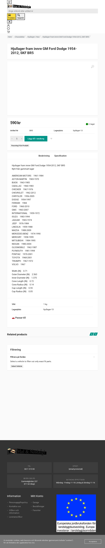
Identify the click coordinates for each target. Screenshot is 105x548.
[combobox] (52, 11)
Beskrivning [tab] (44, 156)
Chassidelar (19, 37)
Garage (36, 502)
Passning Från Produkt (19, 146)
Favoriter (37, 510)
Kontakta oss (15, 506)
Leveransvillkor (15, 517)
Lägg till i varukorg (36, 138)
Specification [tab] (60, 156)
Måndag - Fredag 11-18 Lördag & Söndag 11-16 (75, 483)
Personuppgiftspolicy (18, 502)
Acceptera (93, 541)
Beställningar (38, 506)
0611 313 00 (29, 469)
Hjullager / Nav (34, 37)
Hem (10, 37)
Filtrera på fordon (52, 357)
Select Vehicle (16, 366)
